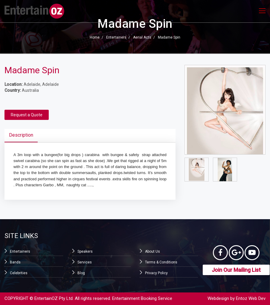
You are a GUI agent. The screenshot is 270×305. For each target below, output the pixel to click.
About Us (152, 251)
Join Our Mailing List (236, 270)
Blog (81, 273)
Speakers (85, 251)
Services (84, 262)
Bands (15, 262)
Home (95, 38)
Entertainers (116, 38)
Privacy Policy (156, 273)
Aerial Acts (142, 38)
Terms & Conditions (161, 262)
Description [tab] (21, 135)
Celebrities (19, 273)
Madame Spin (169, 38)
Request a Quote (26, 114)
